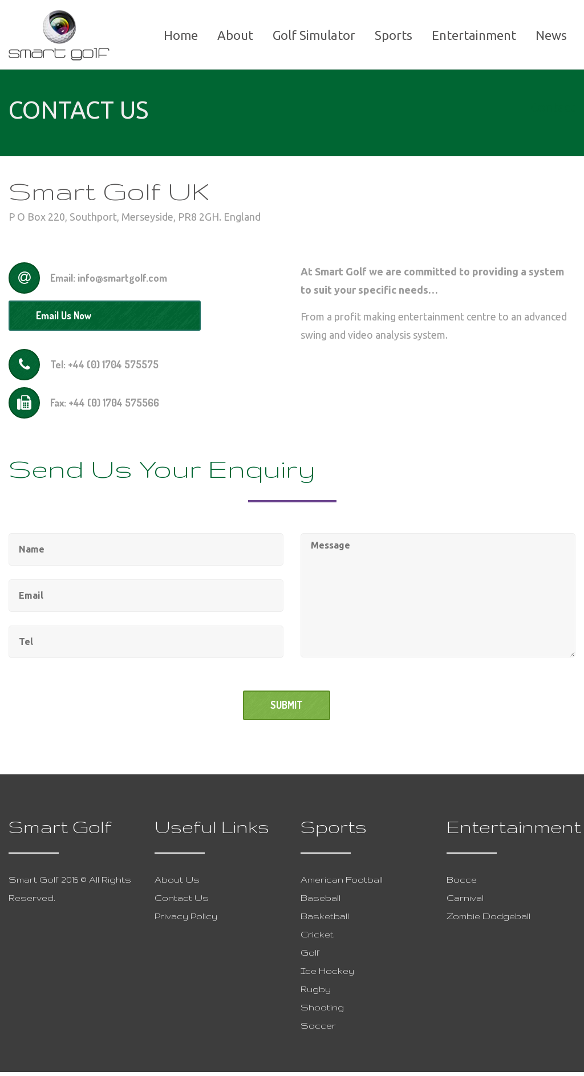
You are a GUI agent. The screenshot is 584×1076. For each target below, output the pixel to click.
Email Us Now (66, 318)
